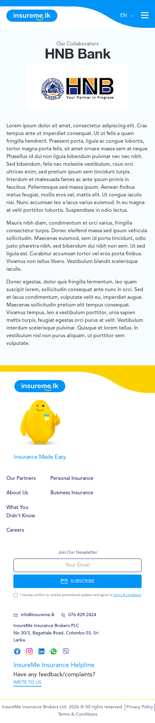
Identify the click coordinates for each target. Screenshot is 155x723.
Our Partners (21, 478)
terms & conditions (127, 595)
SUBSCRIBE (77, 581)
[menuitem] (22, 479)
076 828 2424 (78, 615)
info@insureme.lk (34, 615)
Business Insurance (71, 493)
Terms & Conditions (77, 714)
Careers (15, 530)
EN (123, 15)
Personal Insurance (71, 478)
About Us (17, 493)
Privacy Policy (139, 707)
